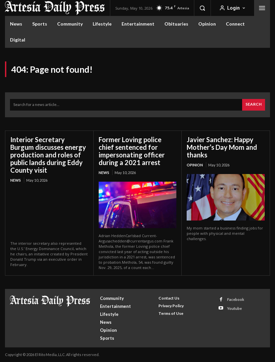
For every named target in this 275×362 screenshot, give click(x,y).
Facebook (235, 299)
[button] (202, 8)
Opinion (195, 165)
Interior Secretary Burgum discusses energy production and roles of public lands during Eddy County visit (48, 155)
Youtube (234, 308)
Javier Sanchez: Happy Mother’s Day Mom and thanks (222, 147)
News (15, 180)
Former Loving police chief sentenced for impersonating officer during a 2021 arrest (132, 151)
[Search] (253, 105)
